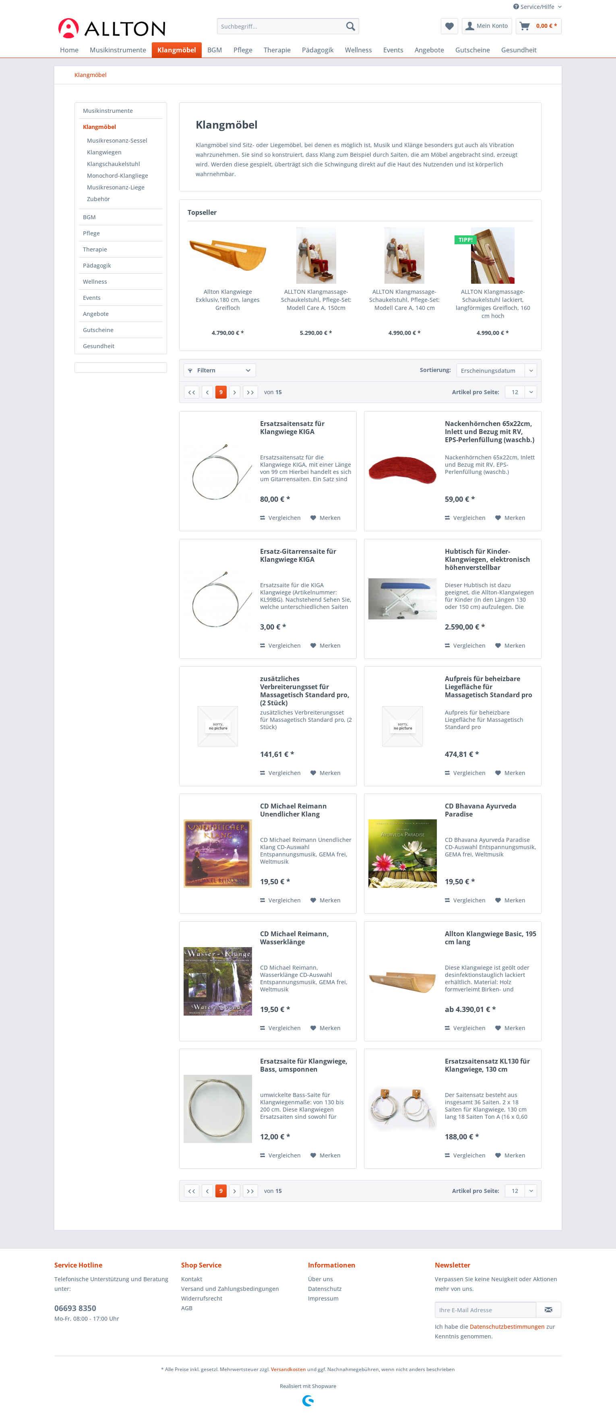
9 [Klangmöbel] (221, 392)
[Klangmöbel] (177, 50)
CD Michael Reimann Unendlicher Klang (293, 810)
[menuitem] (288, 30)
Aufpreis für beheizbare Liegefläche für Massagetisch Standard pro (488, 687)
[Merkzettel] (449, 26)
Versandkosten (288, 1369)
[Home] (69, 50)
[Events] (393, 50)
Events (92, 297)
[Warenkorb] (539, 26)
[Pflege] (243, 50)
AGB (186, 1308)
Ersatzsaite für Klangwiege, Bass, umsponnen (303, 1065)
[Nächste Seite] (234, 392)
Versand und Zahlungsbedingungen (230, 1288)
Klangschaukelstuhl (113, 164)
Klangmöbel (99, 127)
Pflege (91, 233)
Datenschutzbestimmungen (507, 1326)
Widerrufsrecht (201, 1298)
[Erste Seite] (191, 392)
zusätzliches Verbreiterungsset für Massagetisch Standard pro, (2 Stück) (304, 691)
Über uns (320, 1279)
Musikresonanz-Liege (116, 187)
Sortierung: (435, 370)
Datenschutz (325, 1288)
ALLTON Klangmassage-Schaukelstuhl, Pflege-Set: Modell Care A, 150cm (316, 300)
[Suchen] (350, 26)
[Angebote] (429, 50)
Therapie (95, 249)
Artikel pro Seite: (475, 392)
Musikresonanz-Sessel (117, 140)
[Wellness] (358, 50)
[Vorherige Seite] (207, 392)
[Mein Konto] (487, 26)
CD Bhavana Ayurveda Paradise (481, 810)
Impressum (323, 1298)
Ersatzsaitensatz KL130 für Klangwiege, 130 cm (487, 1065)
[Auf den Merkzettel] (325, 518)
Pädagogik (97, 265)
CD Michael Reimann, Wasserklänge (294, 938)
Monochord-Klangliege (117, 175)
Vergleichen (280, 518)
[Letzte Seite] (250, 392)
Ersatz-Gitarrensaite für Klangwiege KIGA (298, 555)
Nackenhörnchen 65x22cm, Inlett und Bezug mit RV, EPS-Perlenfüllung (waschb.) (489, 432)
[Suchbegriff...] (288, 26)
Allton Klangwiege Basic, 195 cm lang (490, 938)
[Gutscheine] (473, 50)
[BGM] (215, 50)
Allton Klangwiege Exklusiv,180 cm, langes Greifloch (228, 300)
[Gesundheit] (519, 50)
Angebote (96, 314)
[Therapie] (277, 50)
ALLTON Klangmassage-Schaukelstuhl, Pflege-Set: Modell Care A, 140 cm (404, 300)
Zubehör (98, 199)
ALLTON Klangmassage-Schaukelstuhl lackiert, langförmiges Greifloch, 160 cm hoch (493, 304)
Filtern (201, 370)
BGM (89, 217)
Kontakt (191, 1279)
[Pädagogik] (317, 50)
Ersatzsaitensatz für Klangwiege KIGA (292, 428)
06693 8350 (75, 1308)
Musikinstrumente (108, 110)
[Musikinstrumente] (118, 50)
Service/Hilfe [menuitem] (534, 6)
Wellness (95, 281)
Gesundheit (98, 346)
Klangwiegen (104, 152)
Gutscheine (98, 330)
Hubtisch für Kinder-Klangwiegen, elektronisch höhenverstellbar (487, 559)
